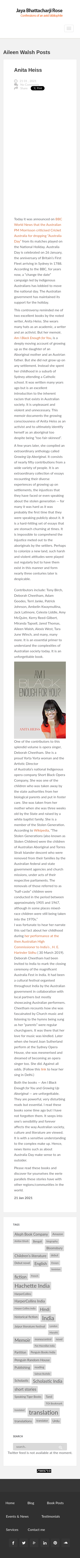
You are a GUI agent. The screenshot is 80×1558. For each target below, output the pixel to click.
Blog (31, 1503)
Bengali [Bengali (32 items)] (37, 1241)
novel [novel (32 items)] (59, 1339)
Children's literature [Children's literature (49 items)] (31, 1256)
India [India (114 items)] (48, 1318)
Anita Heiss (28, 70)
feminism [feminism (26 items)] (55, 1269)
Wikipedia (41, 830)
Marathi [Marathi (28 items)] (53, 1332)
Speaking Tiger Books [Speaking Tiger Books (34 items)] (28, 1396)
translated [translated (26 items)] (20, 1410)
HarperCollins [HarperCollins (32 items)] (23, 1294)
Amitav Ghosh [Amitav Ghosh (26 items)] (22, 1241)
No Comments (29, 84)
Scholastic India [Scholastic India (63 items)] (47, 1381)
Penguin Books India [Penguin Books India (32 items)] (43, 1352)
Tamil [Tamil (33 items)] (49, 1396)
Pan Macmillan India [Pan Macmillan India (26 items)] (45, 1345)
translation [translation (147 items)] (43, 1412)
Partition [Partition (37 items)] (20, 1352)
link (43, 1069)
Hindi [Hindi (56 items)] (44, 1309)
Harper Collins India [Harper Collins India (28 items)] (25, 1308)
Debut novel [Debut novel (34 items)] (22, 1263)
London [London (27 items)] (53, 1326)
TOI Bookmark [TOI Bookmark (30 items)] (54, 1403)
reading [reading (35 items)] (39, 1367)
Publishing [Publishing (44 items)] (22, 1367)
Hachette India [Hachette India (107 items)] (32, 1285)
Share (24, 88)
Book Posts (55, 1503)
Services (12, 1529)
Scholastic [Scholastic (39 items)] (22, 1380)
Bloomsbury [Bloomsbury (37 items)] (54, 1248)
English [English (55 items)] (40, 1263)
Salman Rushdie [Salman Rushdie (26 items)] (42, 1373)
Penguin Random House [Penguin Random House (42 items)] (32, 1360)
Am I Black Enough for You (32, 338)
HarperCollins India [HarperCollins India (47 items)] (30, 1301)
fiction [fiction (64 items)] (21, 1276)
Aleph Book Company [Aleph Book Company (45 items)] (31, 1234)
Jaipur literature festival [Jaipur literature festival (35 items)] (30, 1326)
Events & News (17, 1516)
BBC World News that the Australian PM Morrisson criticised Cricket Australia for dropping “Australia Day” (38, 230)
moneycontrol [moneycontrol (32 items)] (43, 1339)
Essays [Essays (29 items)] (55, 1262)
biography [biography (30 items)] (52, 1241)
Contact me (36, 1529)
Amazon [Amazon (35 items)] (57, 1234)
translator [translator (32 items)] (42, 1420)
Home (10, 1503)
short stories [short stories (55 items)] (25, 1389)
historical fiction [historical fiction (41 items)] (26, 1317)
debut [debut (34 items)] (54, 1255)
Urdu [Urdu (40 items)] (56, 1421)
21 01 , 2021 (28, 81)
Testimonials (50, 1516)
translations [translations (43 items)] (23, 1421)
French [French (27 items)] (34, 1275)
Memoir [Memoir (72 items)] (22, 1340)
